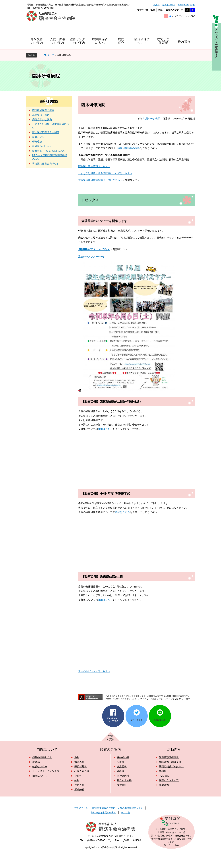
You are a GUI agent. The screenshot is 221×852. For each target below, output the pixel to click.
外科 (76, 780)
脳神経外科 (123, 757)
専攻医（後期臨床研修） (45, 163)
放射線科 (122, 785)
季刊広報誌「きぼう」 (171, 766)
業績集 (162, 771)
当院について (47, 749)
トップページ (46, 55)
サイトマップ (168, 4)
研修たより (38, 137)
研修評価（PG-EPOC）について (50, 150)
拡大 (152, 10)
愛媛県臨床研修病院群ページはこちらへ (100, 180)
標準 (160, 10)
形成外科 (79, 789)
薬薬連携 (164, 785)
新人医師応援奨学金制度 (45, 132)
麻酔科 (120, 771)
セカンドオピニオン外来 (45, 771)
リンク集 (125, 812)
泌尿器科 (122, 766)
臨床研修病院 (49, 101)
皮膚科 (120, 762)
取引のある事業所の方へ (103, 812)
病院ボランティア (169, 780)
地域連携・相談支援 (170, 762)
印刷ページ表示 (151, 118)
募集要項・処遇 (40, 115)
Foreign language (186, 4)
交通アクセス (81, 808)
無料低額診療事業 (169, 757)
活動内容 (174, 749)
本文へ (156, 4)
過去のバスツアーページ (91, 256)
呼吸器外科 (80, 766)
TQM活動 (164, 775)
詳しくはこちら (171, 845)
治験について (39, 775)
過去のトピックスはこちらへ (94, 671)
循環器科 (79, 762)
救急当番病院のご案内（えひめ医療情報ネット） (117, 808)
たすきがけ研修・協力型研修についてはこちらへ (105, 173)
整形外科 (79, 785)
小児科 (78, 775)
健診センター (39, 766)
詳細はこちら (105, 429)
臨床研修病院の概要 (129, 148)
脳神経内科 (123, 775)
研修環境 (37, 141)
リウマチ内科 (124, 780)
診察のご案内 (110, 749)
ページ (184, 16)
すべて (175, 16)
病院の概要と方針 (42, 757)
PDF (193, 16)
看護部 (36, 762)
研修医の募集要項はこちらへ (94, 166)
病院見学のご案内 (42, 119)
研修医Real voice (41, 146)
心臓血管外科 (81, 771)
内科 (76, 757)
